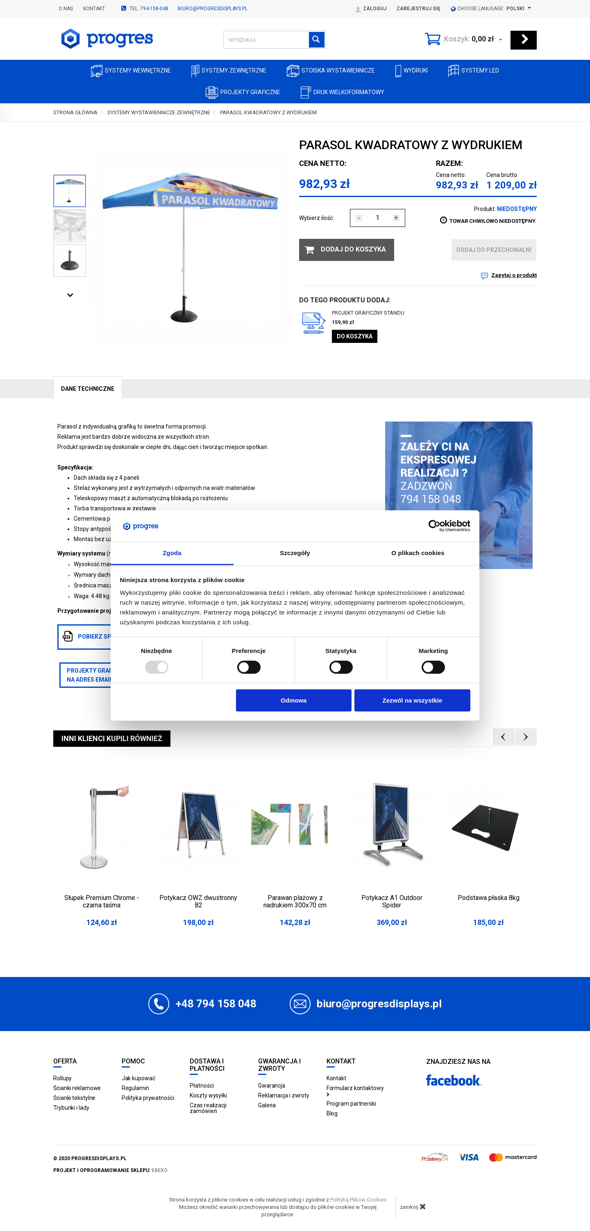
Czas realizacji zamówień (208, 1108)
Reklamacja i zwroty (283, 1095)
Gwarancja (271, 1085)
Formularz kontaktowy (355, 1090)
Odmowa (293, 700)
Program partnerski (351, 1103)
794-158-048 (154, 8)
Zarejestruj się (418, 8)
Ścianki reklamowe (77, 1088)
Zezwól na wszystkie (412, 700)
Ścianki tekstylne (74, 1098)
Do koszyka (354, 336)
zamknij (413, 1206)
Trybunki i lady (71, 1107)
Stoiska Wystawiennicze (331, 71)
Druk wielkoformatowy (342, 92)
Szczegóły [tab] (295, 552)
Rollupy (62, 1078)
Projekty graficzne (243, 92)
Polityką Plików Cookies (358, 1200)
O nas (66, 8)
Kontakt (94, 8)
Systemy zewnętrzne (228, 71)
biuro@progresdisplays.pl (212, 8)
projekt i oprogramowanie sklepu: (110, 1170)
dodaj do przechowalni (493, 250)
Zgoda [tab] (172, 552)
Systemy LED (473, 71)
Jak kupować (138, 1078)
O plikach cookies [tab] (417, 552)
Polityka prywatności (148, 1098)
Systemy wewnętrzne (131, 71)
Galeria (267, 1105)
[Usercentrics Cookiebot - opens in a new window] (434, 526)
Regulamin (135, 1088)
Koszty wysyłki (208, 1095)
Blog (332, 1113)
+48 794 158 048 (216, 1003)
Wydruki (411, 71)
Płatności (201, 1085)
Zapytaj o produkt (514, 275)
